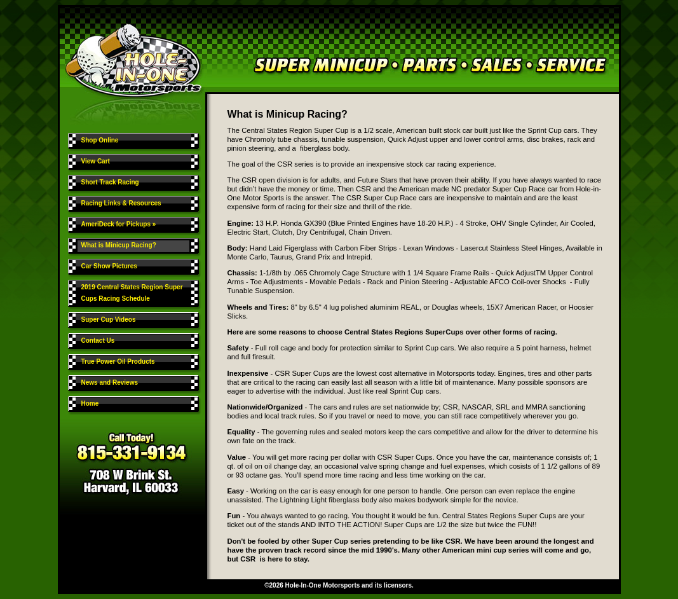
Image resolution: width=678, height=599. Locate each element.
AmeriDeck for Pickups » (119, 224)
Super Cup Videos (108, 319)
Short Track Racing (110, 182)
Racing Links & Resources (121, 203)
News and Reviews (109, 382)
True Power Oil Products (118, 361)
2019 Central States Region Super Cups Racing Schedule (132, 293)
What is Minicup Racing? (118, 245)
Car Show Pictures (109, 266)
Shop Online (100, 140)
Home (90, 403)
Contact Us (98, 340)
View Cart (95, 161)
